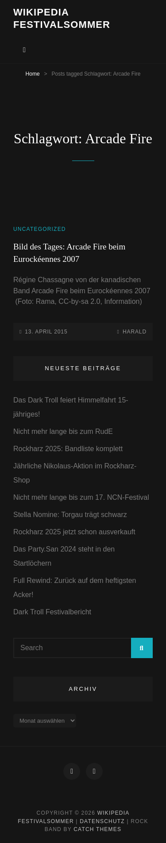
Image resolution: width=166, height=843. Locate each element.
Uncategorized (39, 229)
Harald (135, 332)
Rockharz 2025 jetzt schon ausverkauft (74, 532)
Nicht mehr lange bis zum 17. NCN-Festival (81, 497)
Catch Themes (97, 829)
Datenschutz (102, 821)
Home (33, 74)
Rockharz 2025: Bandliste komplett (68, 448)
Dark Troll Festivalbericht (52, 612)
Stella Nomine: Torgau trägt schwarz (70, 514)
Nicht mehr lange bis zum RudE (63, 431)
